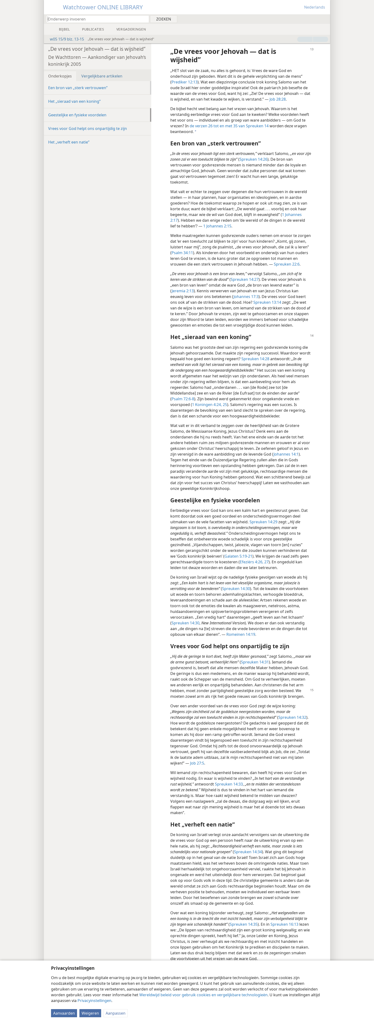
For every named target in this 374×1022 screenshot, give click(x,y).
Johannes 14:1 (286, 454)
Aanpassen (115, 1013)
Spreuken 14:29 (263, 521)
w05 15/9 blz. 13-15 (64, 39)
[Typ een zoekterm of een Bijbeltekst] (95, 18)
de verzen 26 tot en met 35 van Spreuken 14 (229, 125)
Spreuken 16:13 (284, 924)
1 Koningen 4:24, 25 (209, 404)
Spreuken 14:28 (255, 358)
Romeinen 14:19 (240, 634)
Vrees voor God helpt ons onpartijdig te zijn (87, 128)
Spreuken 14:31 (255, 662)
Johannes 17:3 (246, 296)
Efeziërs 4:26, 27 (254, 562)
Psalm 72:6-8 (182, 398)
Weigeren (90, 1013)
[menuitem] (325, 19)
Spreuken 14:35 (244, 924)
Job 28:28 (278, 99)
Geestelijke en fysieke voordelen (77, 115)
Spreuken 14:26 (253, 159)
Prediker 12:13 (184, 82)
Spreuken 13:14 (267, 302)
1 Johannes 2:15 (217, 226)
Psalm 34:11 (182, 252)
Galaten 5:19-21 (238, 556)
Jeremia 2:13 (183, 290)
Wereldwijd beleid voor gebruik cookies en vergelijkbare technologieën (203, 994)
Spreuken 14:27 (245, 279)
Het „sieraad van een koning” (74, 101)
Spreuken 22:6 (287, 264)
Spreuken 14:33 (229, 784)
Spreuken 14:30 (236, 588)
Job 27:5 (197, 763)
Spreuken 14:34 (248, 851)
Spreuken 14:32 (292, 717)
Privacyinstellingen (94, 1000)
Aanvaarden (64, 1013)
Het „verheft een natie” (68, 142)
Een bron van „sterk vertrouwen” (78, 87)
